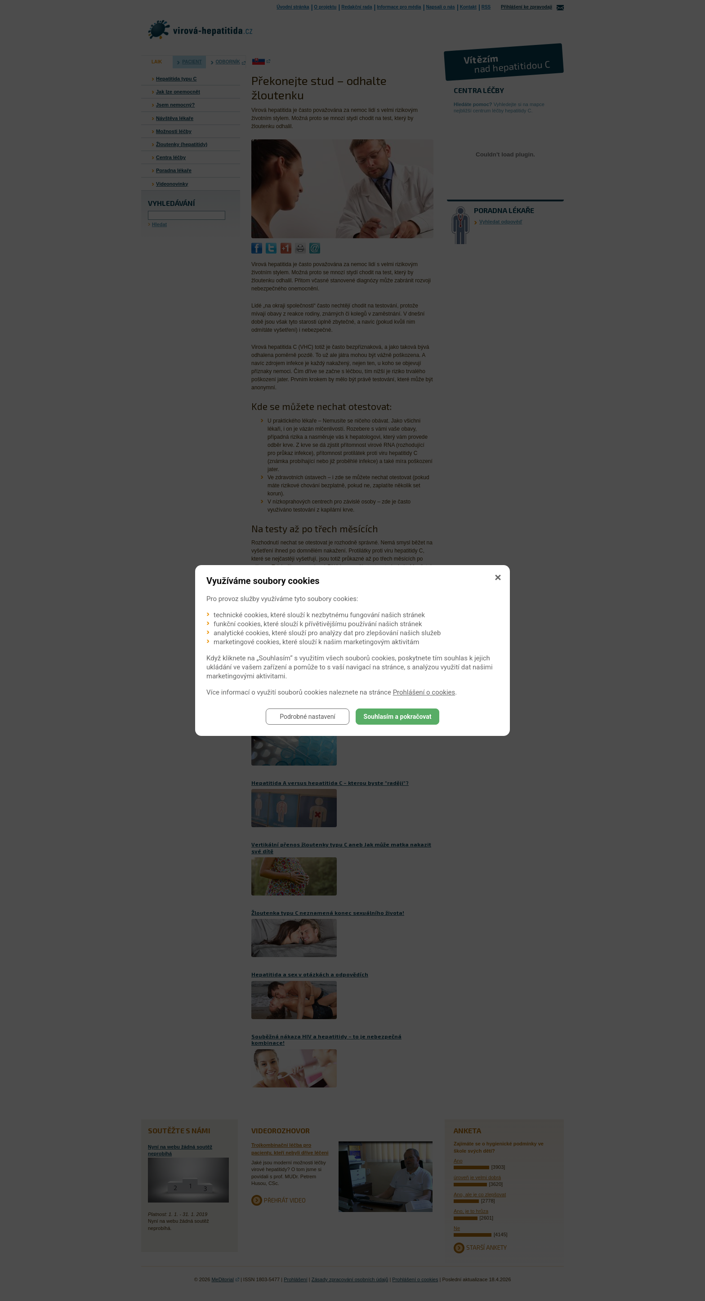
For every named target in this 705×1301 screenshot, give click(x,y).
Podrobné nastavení (307, 716)
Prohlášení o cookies (424, 692)
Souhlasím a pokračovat (398, 716)
